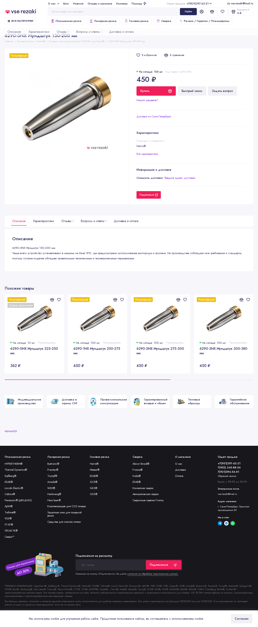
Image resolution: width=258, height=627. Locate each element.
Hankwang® (54, 494)
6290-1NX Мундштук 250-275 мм (96, 351)
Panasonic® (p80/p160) (18, 500)
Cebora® (10, 494)
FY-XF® (9, 524)
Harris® (94, 464)
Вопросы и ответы (93, 221)
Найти (188, 11)
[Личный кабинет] (202, 11)
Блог (66, 3)
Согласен (241, 619)
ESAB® (9, 482)
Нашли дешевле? (147, 100)
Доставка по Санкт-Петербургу (153, 116)
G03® (94, 494)
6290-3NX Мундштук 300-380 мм (223, 351)
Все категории (20, 21)
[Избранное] (222, 11)
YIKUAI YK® (11, 530)
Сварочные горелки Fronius (148, 500)
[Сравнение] (212, 11)
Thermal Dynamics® (16, 470)
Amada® (52, 482)
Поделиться (148, 195)
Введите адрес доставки (180, 178)
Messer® (95, 470)
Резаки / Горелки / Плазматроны (204, 21)
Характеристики (43, 221)
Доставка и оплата (126, 221)
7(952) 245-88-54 (229, 467)
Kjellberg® (10, 476)
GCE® (94, 482)
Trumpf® (52, 476)
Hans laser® (54, 500)
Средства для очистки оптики (64, 522)
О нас (53, 3)
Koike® (137, 476)
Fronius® (138, 470)
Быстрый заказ (192, 91)
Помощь (139, 3)
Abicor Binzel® (141, 464)
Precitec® (52, 470)
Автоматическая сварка (146, 494)
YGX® (8, 518)
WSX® (51, 488)
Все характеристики (147, 154)
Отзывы (67, 221)
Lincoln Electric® (14, 488)
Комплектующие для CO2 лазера (66, 506)
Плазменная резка (66, 21)
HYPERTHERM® (14, 464)
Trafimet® (10, 512)
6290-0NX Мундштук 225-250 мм (34, 351)
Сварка (163, 21)
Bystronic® (53, 464)
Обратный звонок (227, 476)
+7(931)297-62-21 (189, 3)
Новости (78, 3)
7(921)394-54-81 (228, 472)
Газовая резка (136, 21)
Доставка (180, 470)
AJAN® (9, 506)
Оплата (179, 476)
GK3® (93, 488)
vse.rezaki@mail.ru (242, 3)
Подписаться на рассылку (94, 555)
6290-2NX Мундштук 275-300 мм (160, 351)
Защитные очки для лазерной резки (64, 514)
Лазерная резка (102, 21)
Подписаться (163, 565)
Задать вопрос (222, 91)
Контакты (122, 3)
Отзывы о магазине (100, 3)
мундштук (11, 431)
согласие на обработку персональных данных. (152, 574)
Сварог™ (9, 537)
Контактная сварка (143, 488)
